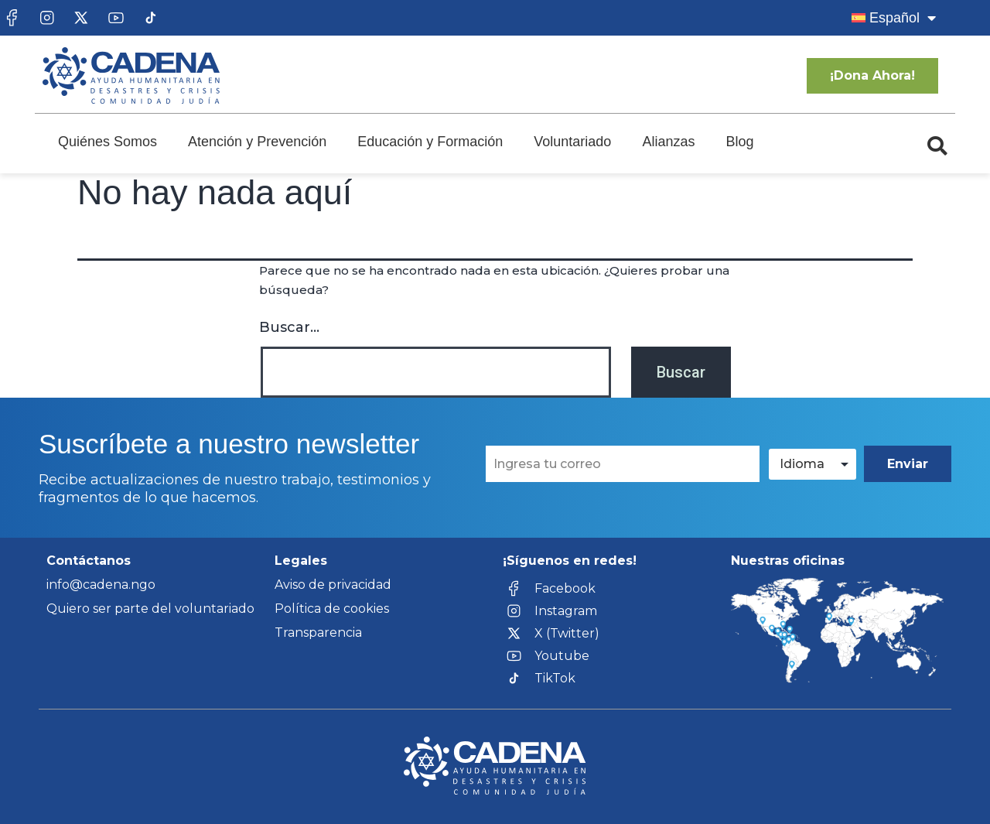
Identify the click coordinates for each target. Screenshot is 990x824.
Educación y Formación (430, 141)
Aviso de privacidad (333, 584)
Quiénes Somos (107, 141)
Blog (739, 141)
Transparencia (318, 632)
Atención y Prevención (257, 141)
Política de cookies (332, 608)
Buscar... (289, 327)
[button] (937, 146)
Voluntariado (572, 141)
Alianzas (668, 141)
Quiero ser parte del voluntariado (150, 608)
